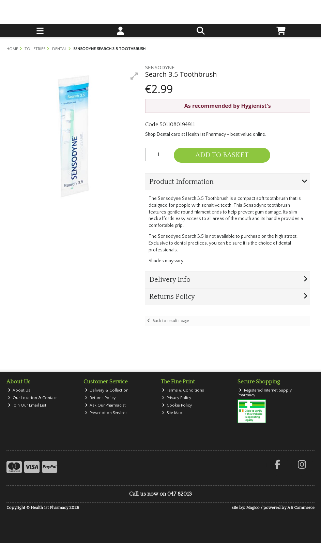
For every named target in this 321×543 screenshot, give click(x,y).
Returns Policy (100, 398)
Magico (253, 507)
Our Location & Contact (32, 398)
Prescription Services (106, 413)
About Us (19, 390)
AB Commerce (301, 507)
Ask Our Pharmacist (105, 405)
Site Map (172, 413)
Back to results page (171, 321)
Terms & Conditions (183, 390)
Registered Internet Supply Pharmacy (265, 392)
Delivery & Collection (107, 390)
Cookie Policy (177, 405)
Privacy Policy (177, 398)
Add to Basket (222, 155)
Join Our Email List (27, 405)
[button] (134, 76)
